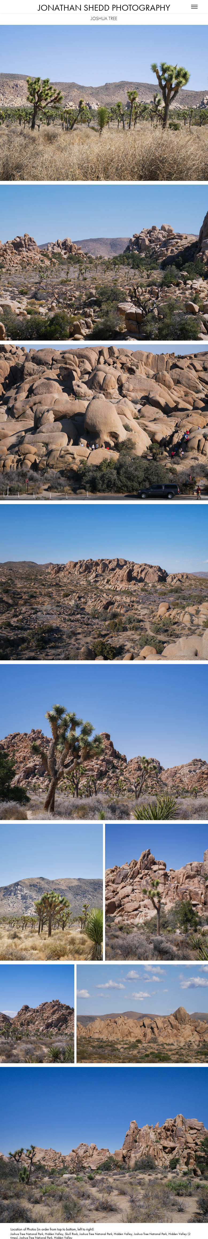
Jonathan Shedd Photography (104, 7)
